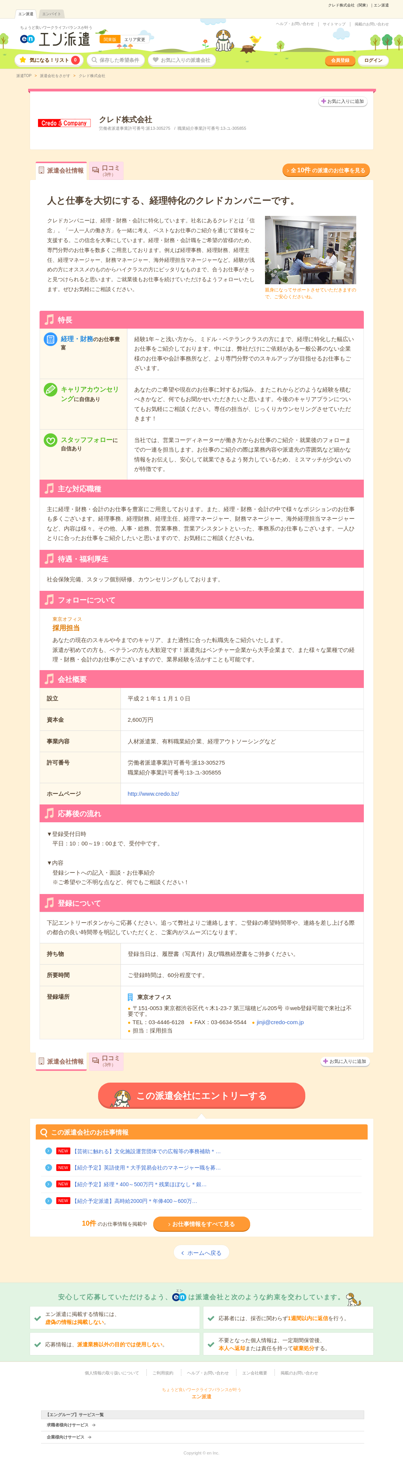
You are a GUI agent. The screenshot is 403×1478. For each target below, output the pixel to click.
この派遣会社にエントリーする (201, 1096)
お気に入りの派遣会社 (185, 60)
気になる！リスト (55, 60)
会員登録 (340, 60)
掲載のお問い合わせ (372, 24)
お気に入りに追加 (345, 101)
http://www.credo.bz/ (153, 793)
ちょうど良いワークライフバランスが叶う (56, 27)
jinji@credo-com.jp (280, 1022)
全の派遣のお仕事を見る (328, 170)
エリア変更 (134, 39)
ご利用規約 (162, 1373)
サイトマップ (334, 24)
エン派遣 (25, 14)
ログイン (373, 60)
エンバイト (51, 14)
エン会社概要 (254, 1373)
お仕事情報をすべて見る (203, 1224)
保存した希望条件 (119, 60)
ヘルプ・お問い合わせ (295, 24)
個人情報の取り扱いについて (112, 1373)
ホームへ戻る (204, 1253)
